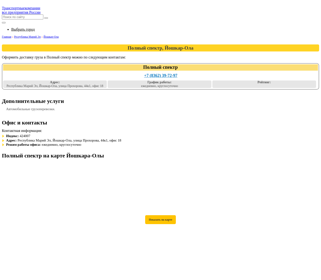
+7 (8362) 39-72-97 (160, 75)
